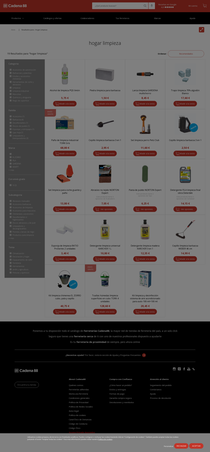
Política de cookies (105, 439)
